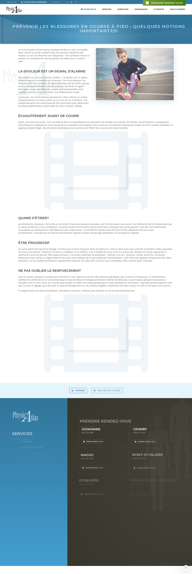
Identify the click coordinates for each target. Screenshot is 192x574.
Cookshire (89, 428)
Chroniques (141, 9)
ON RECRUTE (88, 9)
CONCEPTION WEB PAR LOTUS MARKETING (172, 563)
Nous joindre (177, 9)
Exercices (123, 9)
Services (106, 9)
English (12, 2)
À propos (159, 9)
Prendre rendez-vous (164, 2)
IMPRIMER (78, 390)
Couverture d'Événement (34, 2)
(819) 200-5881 (85, 431)
